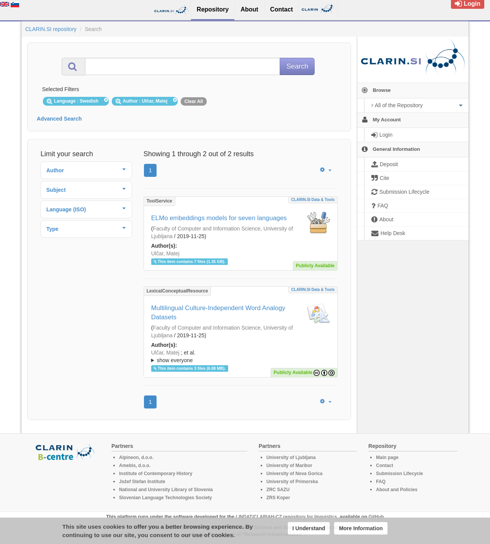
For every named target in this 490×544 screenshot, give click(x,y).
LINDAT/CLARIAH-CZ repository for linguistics (286, 516)
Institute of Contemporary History (155, 473)
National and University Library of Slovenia (166, 489)
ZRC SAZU (278, 489)
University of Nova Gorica (294, 473)
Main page (387, 457)
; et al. (240, 357)
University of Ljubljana (291, 457)
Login (467, 3)
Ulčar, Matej (165, 253)
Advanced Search (59, 119)
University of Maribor (289, 465)
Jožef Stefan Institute (142, 481)
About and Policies (396, 489)
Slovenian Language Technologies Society (165, 497)
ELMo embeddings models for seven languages (219, 218)
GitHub (376, 516)
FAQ (380, 481)
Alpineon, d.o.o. (136, 457)
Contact (384, 465)
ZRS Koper (278, 497)
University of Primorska (292, 481)
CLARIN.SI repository (51, 29)
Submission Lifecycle (399, 473)
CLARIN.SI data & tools (313, 200)
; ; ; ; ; (240, 356)
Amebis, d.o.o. (134, 465)
